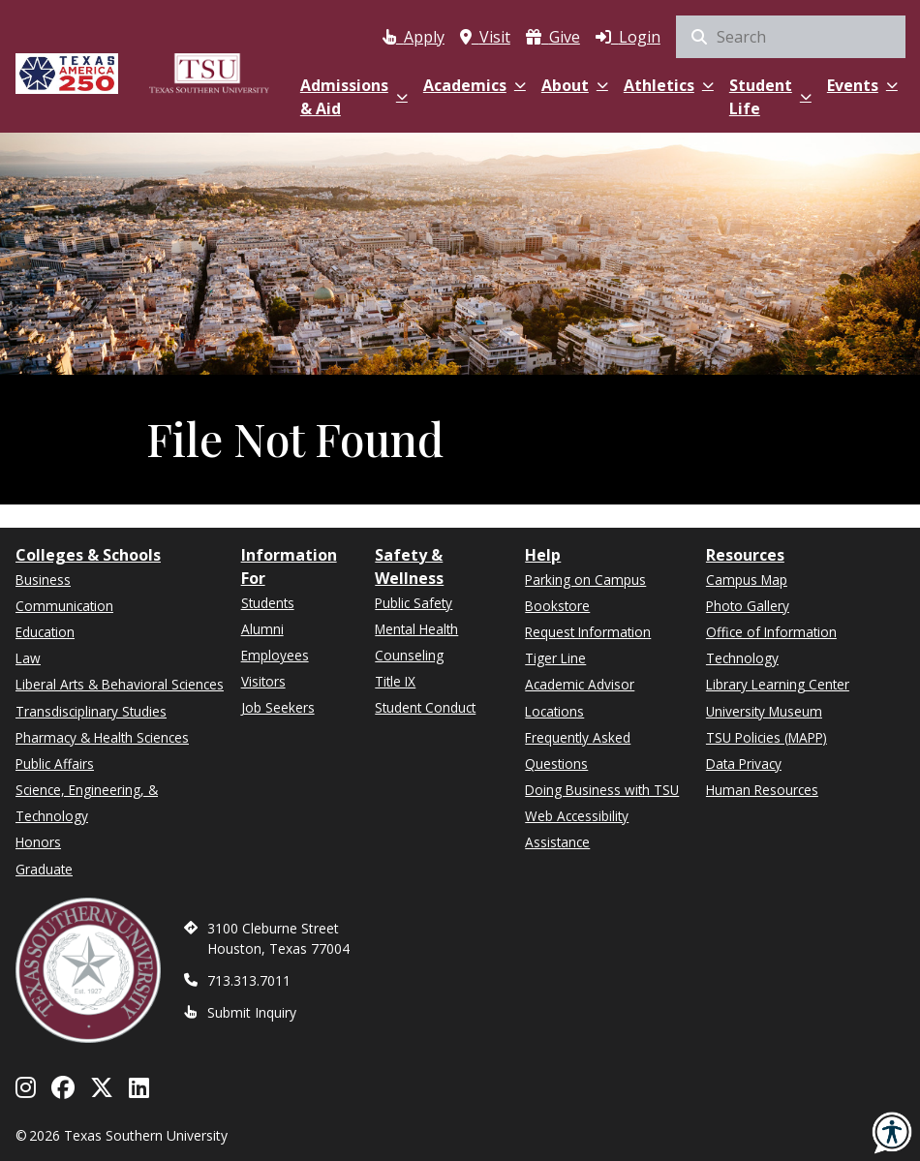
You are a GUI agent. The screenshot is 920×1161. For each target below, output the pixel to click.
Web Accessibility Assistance (577, 829)
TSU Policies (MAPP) (766, 737)
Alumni (262, 629)
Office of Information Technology (771, 645)
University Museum (764, 711)
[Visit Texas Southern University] (485, 33)
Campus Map (746, 579)
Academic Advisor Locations (579, 697)
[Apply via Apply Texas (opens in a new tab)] (414, 33)
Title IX (395, 681)
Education (45, 632)
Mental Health (416, 629)
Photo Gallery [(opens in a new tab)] (747, 605)
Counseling (409, 655)
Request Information (588, 632)
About (574, 85)
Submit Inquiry (251, 1012)
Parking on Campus (585, 579)
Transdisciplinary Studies (91, 711)
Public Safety (413, 603)
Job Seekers (278, 707)
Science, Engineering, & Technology (86, 802)
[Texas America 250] (67, 70)
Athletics (669, 85)
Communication (64, 605)
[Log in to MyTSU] (628, 33)
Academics (474, 85)
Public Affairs (54, 763)
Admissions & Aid (354, 97)
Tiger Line (555, 658)
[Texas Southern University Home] (209, 70)
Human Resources (762, 789)
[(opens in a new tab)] (553, 33)
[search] (790, 36)
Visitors (263, 681)
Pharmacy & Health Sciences (102, 737)
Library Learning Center (777, 684)
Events (862, 85)
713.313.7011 (249, 980)
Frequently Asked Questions (577, 750)
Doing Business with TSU (602, 789)
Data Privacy (744, 763)
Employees (275, 655)
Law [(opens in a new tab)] (28, 658)
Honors (38, 842)
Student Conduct (425, 707)
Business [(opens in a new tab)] (43, 579)
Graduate (44, 869)
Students (267, 603)
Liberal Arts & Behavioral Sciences (119, 684)
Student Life (770, 97)
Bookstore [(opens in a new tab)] (557, 605)
